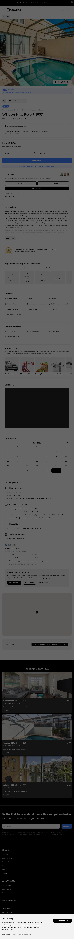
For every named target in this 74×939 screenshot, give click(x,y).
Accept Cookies (62, 921)
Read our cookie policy (9, 934)
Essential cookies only (24, 934)
